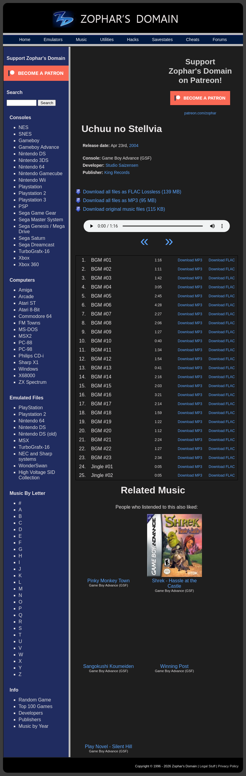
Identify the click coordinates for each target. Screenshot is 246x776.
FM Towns (29, 322)
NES (23, 127)
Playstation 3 (32, 199)
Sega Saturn (32, 238)
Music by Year (34, 726)
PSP (23, 206)
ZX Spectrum (32, 382)
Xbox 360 (29, 264)
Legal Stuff (207, 766)
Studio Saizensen (121, 165)
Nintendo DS (32, 153)
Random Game (35, 699)
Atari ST (27, 303)
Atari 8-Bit (29, 309)
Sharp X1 (29, 362)
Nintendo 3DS (34, 160)
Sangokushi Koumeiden (108, 666)
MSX (24, 440)
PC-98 (25, 349)
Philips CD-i (31, 355)
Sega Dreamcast (36, 244)
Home (24, 39)
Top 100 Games (35, 706)
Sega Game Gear (37, 213)
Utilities (107, 39)
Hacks (133, 39)
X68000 (27, 375)
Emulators (53, 39)
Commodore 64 (35, 316)
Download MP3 (190, 260)
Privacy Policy (228, 766)
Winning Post (174, 666)
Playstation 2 (32, 193)
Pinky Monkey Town (108, 580)
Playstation (30, 186)
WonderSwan (33, 465)
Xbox (24, 257)
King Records (116, 172)
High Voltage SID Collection (37, 475)
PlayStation (31, 407)
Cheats (192, 39)
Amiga (25, 289)
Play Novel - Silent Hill (108, 746)
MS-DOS (28, 329)
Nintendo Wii (32, 180)
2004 (133, 145)
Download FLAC (222, 260)
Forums (220, 39)
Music (81, 39)
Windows (28, 369)
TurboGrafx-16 (34, 251)
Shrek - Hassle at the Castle (174, 583)
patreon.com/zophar (200, 113)
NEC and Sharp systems (35, 456)
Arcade (26, 296)
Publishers (30, 719)
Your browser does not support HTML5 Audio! (157, 224)
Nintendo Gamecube (41, 173)
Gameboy (29, 140)
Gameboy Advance (39, 147)
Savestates (162, 39)
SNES (25, 134)
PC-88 (25, 342)
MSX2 (25, 336)
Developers (31, 713)
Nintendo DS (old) (38, 433)
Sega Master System (41, 219)
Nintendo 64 (31, 166)
